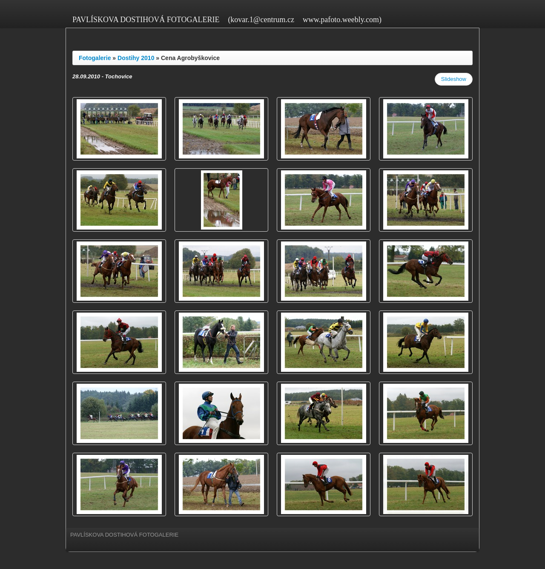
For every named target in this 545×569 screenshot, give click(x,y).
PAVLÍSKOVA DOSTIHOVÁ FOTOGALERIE (145, 19)
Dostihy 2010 (136, 58)
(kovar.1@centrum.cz (261, 19)
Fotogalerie (95, 58)
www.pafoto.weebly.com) (342, 19)
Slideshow (453, 79)
